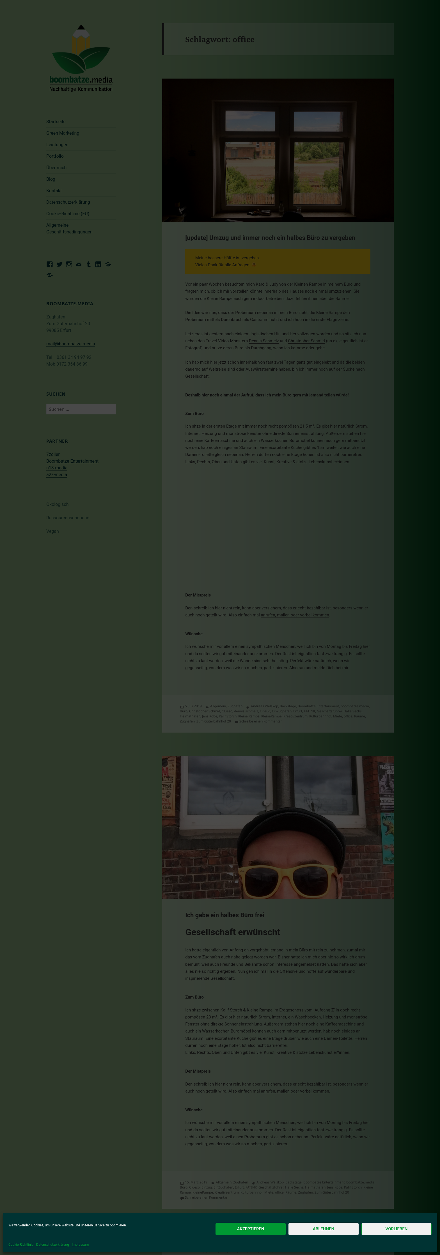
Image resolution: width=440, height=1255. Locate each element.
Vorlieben (397, 1228)
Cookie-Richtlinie (20, 1245)
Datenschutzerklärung (52, 1245)
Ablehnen (323, 1228)
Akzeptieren (250, 1228)
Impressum (80, 1245)
